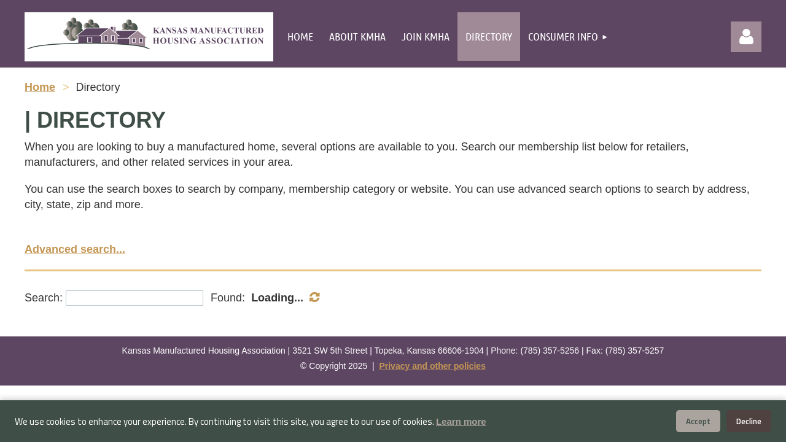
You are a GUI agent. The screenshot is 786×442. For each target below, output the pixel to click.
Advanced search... (75, 249)
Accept (698, 421)
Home (40, 87)
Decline (748, 421)
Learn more (461, 421)
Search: (44, 298)
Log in (746, 36)
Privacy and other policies (432, 366)
